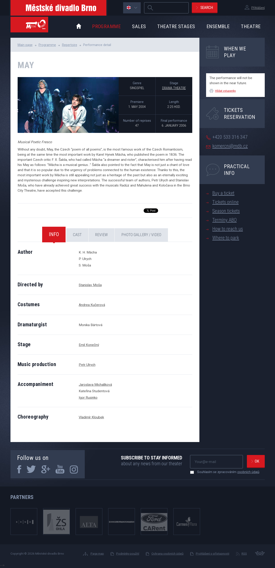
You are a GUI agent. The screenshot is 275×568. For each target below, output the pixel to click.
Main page (25, 45)
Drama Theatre (174, 88)
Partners (22, 497)
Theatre (251, 26)
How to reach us (227, 229)
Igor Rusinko (88, 398)
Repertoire (69, 45)
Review (101, 234)
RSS (244, 553)
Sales (139, 26)
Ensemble (218, 26)
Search (206, 7)
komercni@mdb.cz (230, 146)
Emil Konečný (89, 345)
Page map (97, 553)
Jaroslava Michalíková (95, 385)
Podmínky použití (127, 553)
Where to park (225, 238)
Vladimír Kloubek (91, 417)
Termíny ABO (224, 220)
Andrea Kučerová (92, 305)
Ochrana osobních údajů (167, 553)
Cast (77, 234)
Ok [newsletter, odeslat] (257, 461)
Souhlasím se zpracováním (226, 472)
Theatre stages (176, 26)
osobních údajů (248, 472)
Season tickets (226, 211)
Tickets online (225, 202)
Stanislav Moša (90, 285)
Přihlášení (258, 8)
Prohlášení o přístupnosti (212, 553)
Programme (106, 26)
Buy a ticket (223, 193)
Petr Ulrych (87, 365)
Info (54, 234)
